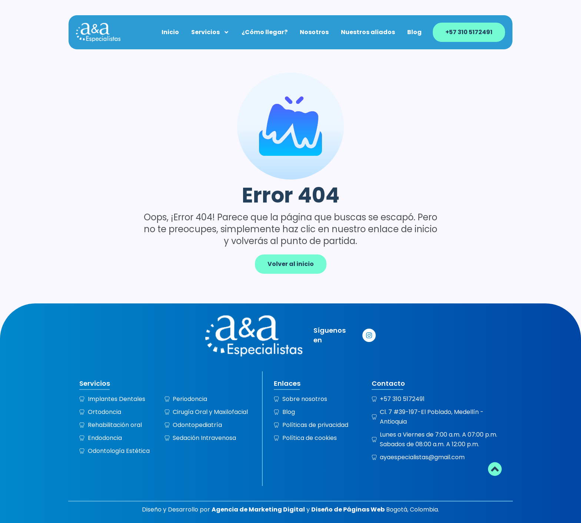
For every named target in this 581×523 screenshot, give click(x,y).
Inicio (170, 32)
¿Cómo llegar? (265, 32)
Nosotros (314, 32)
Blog (415, 32)
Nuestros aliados (368, 32)
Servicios (211, 32)
